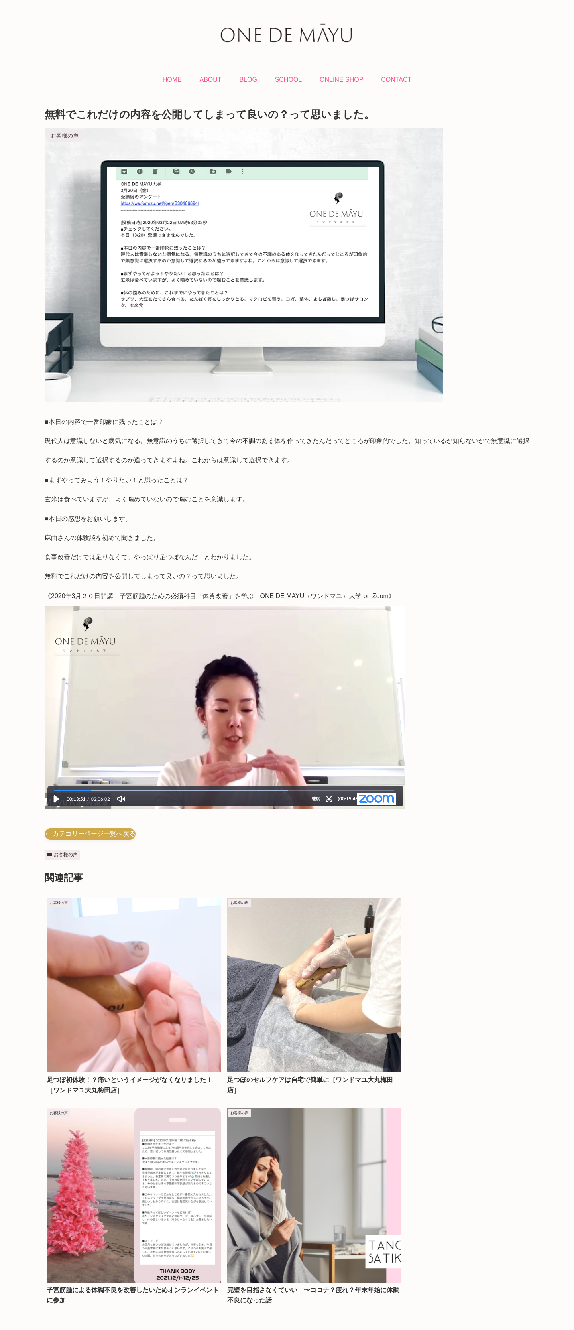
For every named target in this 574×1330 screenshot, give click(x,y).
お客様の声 (62, 854)
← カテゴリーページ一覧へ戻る (90, 833)
